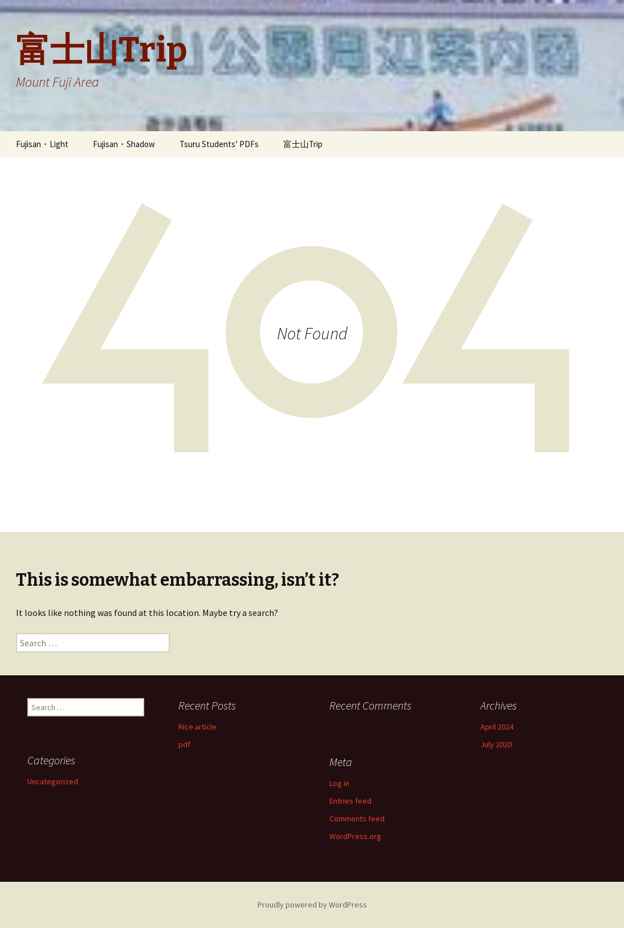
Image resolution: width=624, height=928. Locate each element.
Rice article (197, 727)
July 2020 (496, 744)
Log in (339, 783)
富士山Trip (303, 144)
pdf (184, 744)
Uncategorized (52, 781)
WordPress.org (355, 836)
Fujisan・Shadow (124, 144)
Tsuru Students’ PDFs (219, 144)
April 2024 (496, 727)
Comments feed (357, 818)
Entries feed (350, 801)
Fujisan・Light (42, 144)
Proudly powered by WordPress (312, 904)
